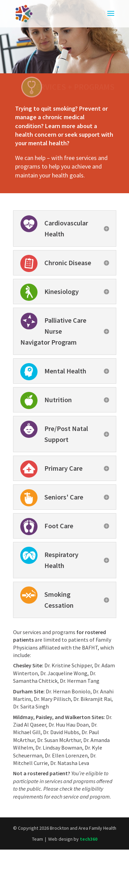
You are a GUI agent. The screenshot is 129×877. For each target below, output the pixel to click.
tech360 (88, 839)
